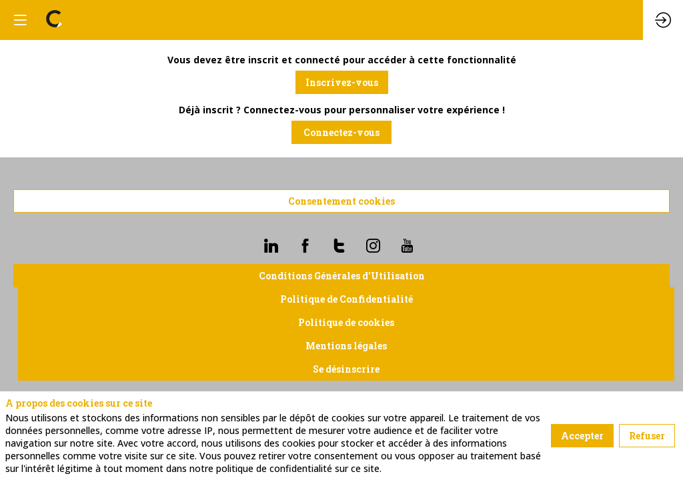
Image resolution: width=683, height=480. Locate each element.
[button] (341, 82)
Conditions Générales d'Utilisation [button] (342, 275)
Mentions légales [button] (346, 345)
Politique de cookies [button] (346, 322)
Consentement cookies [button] (341, 201)
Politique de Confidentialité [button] (346, 299)
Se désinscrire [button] (346, 369)
